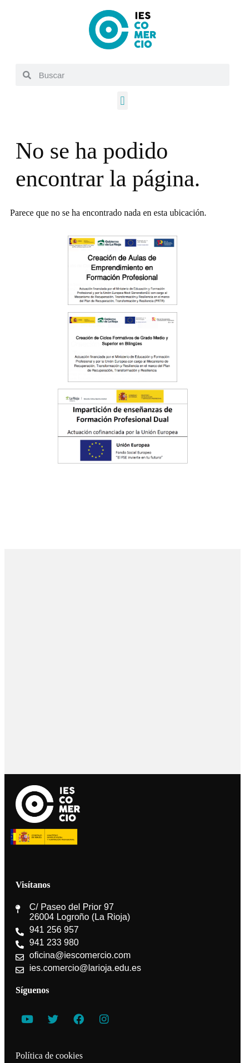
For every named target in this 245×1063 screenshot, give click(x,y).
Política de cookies (49, 1055)
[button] (122, 100)
